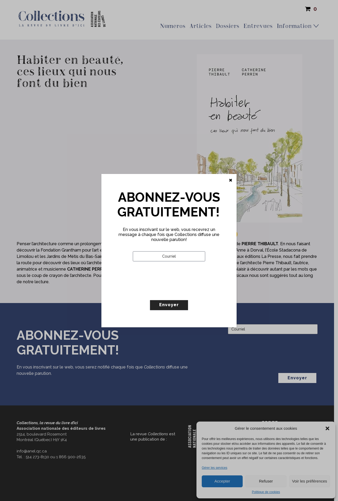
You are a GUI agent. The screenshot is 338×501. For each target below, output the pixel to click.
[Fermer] (231, 180)
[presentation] (173, 291)
